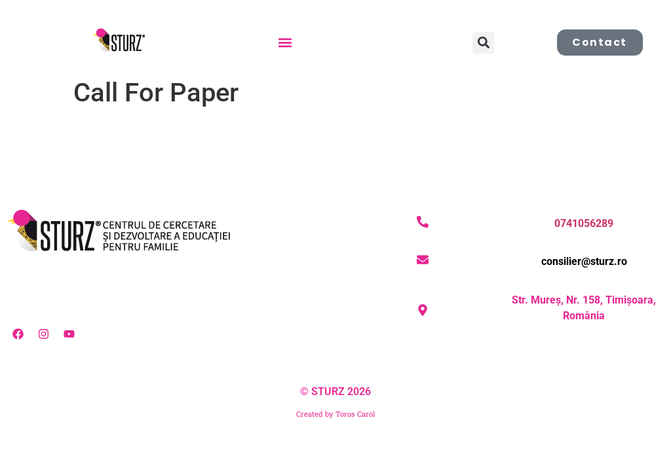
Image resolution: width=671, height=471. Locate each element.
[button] (285, 43)
